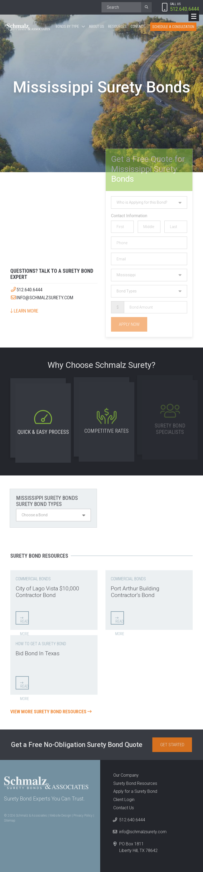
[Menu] (193, 16)
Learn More (24, 308)
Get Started (175, 744)
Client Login (120, 799)
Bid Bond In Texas (37, 650)
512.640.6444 (26, 287)
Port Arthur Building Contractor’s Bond (135, 588)
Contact (138, 26)
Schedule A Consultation (173, 27)
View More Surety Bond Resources (51, 708)
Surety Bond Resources (132, 783)
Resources (117, 26)
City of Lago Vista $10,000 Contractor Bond (47, 588)
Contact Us (120, 807)
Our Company (122, 775)
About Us (96, 26)
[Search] (121, 7)
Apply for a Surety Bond (132, 791)
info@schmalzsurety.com (41, 294)
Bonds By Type (67, 26)
